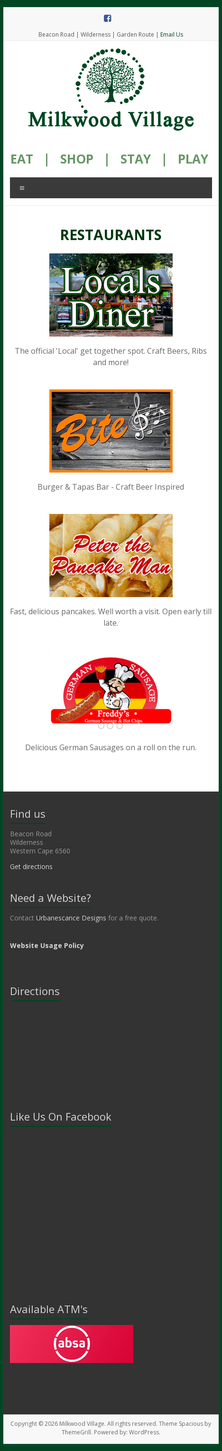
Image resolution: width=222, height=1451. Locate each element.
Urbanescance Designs (71, 917)
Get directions (31, 866)
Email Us (171, 34)
